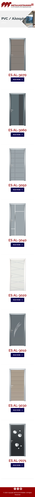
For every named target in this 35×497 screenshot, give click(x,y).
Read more (18, 79)
